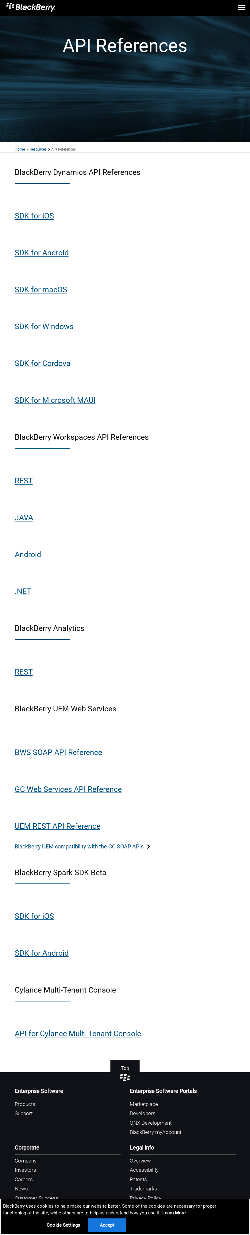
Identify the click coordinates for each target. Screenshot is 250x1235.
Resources (38, 149)
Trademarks (143, 1189)
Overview (140, 1161)
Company (26, 1161)
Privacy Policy (145, 1198)
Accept (107, 1225)
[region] (125, 1217)
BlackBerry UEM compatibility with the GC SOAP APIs (83, 846)
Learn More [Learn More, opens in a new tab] (174, 1213)
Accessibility (144, 1170)
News (21, 1189)
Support (24, 1113)
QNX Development (150, 1123)
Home (20, 149)
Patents (138, 1179)
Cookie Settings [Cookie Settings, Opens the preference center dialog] (63, 1225)
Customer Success (36, 1198)
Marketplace (144, 1104)
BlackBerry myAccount (155, 1132)
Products (25, 1104)
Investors (25, 1170)
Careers (24, 1179)
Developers (143, 1113)
